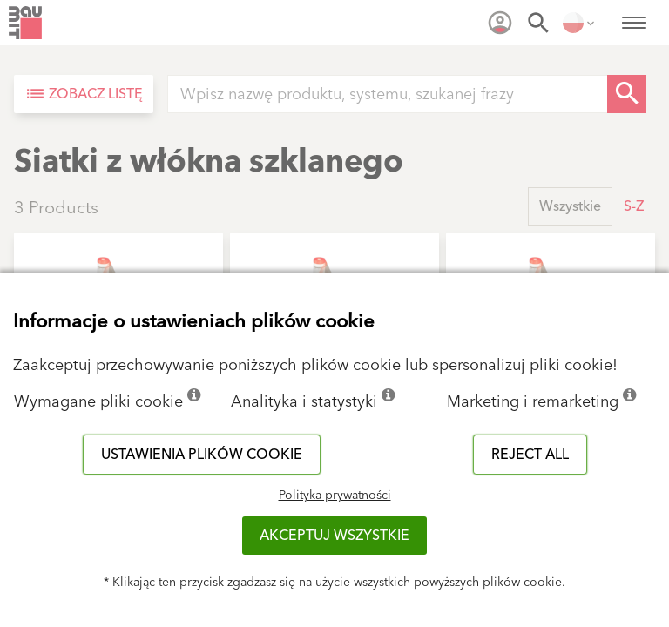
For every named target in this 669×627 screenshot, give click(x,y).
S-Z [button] (634, 206)
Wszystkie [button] (570, 206)
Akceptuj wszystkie (334, 535)
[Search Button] (626, 94)
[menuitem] (500, 22)
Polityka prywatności (335, 495)
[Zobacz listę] (83, 94)
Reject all (530, 454)
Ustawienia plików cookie (201, 454)
